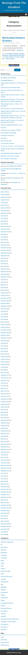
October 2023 (4, 229)
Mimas (6, 56)
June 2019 (3, 346)
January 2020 (4, 327)
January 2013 (4, 462)
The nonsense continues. (7, 143)
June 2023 (3, 237)
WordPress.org (5, 645)
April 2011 (3, 500)
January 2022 (4, 269)
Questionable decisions (7, 603)
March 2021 (4, 290)
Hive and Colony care (6, 576)
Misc (2, 584)
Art (1, 544)
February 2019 (5, 356)
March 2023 (4, 242)
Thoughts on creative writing (8, 621)
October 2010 (4, 510)
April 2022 (3, 263)
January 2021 (4, 295)
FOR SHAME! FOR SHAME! (8, 133)
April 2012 (3, 481)
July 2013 (3, 454)
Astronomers (10, 53)
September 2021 (5, 277)
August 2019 (4, 340)
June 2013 (3, 457)
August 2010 (4, 513)
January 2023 (4, 245)
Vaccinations (4, 627)
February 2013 (5, 460)
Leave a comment (10, 58)
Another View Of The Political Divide (10, 87)
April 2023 (3, 239)
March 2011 (4, 502)
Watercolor (3, 629)
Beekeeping (4, 552)
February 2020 (5, 324)
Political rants (4, 597)
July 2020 (3, 311)
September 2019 (5, 338)
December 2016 (5, 399)
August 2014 (4, 433)
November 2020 (5, 300)
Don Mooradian (5, 168)
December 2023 (5, 226)
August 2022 (4, 255)
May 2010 (3, 518)
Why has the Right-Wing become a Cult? (11, 125)
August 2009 (4, 529)
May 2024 (3, 221)
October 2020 (4, 303)
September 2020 (5, 306)
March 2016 (4, 417)
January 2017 (4, 396)
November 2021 (5, 271)
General (3, 568)
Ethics (2, 560)
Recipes (3, 605)
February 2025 (5, 208)
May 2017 (3, 388)
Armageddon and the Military (8, 77)
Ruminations (5, 55)
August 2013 (4, 452)
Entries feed (4, 639)
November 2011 (5, 492)
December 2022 (5, 247)
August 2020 (4, 308)
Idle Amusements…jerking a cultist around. (12, 108)
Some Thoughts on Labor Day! (9, 158)
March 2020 (4, 322)
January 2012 (4, 486)
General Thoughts (5, 571)
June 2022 (3, 258)
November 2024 (5, 213)
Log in (2, 637)
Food (2, 566)
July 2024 (3, 215)
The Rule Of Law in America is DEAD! (11, 130)
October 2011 (4, 494)
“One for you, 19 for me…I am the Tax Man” (12, 146)
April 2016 (3, 415)
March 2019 (4, 354)
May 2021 (3, 284)
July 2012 (3, 473)
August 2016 (4, 407)
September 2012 (5, 470)
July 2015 (3, 428)
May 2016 (3, 412)
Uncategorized (4, 624)
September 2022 (5, 253)
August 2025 (4, 200)
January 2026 (4, 194)
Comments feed (5, 642)
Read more (20, 50)
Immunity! (3, 127)
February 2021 (5, 292)
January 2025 (4, 210)
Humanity (3, 579)
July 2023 (3, 234)
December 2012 (5, 465)
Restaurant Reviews (6, 608)
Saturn (17, 56)
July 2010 (3, 516)
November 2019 (5, 332)
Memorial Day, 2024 (6, 140)
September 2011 (5, 497)
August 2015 (4, 425)
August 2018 (4, 364)
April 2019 (3, 351)
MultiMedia (3, 587)
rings (15, 56)
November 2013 (5, 444)
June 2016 (3, 409)
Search (17, 69)
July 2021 (3, 279)
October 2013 (4, 446)
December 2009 (5, 524)
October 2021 (4, 274)
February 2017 (5, 393)
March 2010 (4, 521)
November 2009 (5, 526)
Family (2, 563)
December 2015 (5, 420)
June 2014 (3, 436)
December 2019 (5, 330)
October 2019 (4, 335)
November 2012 (5, 468)
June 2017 (3, 385)
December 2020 (5, 298)
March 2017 (4, 391)
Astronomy (15, 53)
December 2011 (5, 489)
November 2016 (5, 401)
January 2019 (4, 359)
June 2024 (3, 218)
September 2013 (5, 449)
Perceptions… (4, 138)
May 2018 (3, 369)
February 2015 (5, 431)
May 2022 (3, 261)
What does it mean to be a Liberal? (10, 156)
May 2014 (3, 439)
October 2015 (4, 423)
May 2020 (3, 316)
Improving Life (4, 581)
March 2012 (4, 484)
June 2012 (3, 476)
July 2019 (3, 343)
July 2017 (3, 383)
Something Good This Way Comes (17, 55)
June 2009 (3, 534)
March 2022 (4, 266)
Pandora (11, 56)
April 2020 (3, 319)
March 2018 (4, 372)
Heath (2, 574)
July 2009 (3, 531)
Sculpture (3, 613)
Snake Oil (3, 616)
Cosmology (21, 53)
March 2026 (4, 192)
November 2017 (5, 377)
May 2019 (3, 348)
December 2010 (5, 505)
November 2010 (5, 508)
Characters (4, 555)
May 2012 (3, 478)
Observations (4, 592)
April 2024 (3, 223)
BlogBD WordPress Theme (14, 652)
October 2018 (4, 361)
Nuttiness (3, 589)
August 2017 (4, 380)
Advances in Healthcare (7, 542)
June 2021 (3, 282)
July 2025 (3, 202)
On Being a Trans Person (7, 135)
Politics (3, 600)
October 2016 (4, 404)
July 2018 (3, 367)
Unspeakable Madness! (7, 80)
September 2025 (5, 197)
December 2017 (5, 375)
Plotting (3, 595)
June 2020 (3, 314)
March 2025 (4, 205)
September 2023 (5, 231)
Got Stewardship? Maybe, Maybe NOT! (11, 153)
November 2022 (5, 250)
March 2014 (4, 441)
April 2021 (3, 287)
